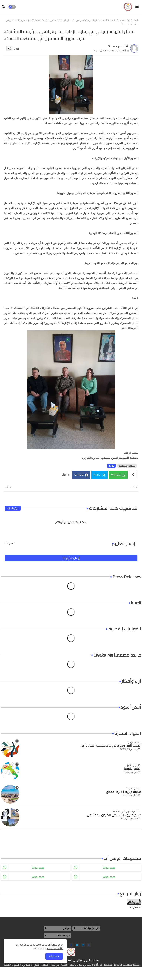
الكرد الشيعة (132, 768)
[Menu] (137, 6)
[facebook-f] (71, 945)
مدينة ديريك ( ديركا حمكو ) (123, 792)
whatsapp (38, 867)
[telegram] (77, 945)
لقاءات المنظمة (111, 20)
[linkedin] (83, 945)
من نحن (66, 928)
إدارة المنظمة (63, 935)
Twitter (97, 475)
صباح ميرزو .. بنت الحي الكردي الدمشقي (114, 815)
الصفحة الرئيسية (130, 20)
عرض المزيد (12, 508)
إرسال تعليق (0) (71, 558)
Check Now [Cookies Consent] (53, 948)
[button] (12, 7)
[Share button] (133, 475)
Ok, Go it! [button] (54, 956)
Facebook (79, 475)
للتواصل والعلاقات (90, 928)
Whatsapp (116, 475)
